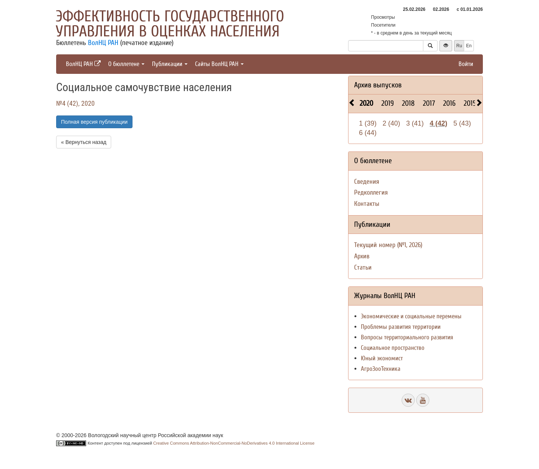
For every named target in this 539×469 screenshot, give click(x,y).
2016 (449, 103)
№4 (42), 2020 (75, 103)
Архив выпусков (378, 85)
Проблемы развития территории (401, 326)
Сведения (366, 182)
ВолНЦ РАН (103, 43)
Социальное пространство (392, 347)
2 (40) (391, 123)
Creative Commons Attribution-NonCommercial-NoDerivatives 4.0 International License (233, 443)
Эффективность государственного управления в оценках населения (170, 23)
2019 (387, 103)
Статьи (363, 267)
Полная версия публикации (94, 122)
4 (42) (438, 123)
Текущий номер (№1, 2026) (388, 245)
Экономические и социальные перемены (411, 316)
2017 (429, 103)
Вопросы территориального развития (407, 337)
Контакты (366, 204)
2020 (366, 103)
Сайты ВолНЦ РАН (219, 63)
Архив (361, 256)
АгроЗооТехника (381, 368)
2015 (470, 103)
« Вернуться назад (83, 142)
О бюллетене (126, 63)
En (469, 45)
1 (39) (368, 123)
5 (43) (462, 123)
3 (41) (415, 123)
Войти (466, 63)
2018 (408, 103)
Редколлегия (371, 192)
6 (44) (368, 132)
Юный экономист (382, 358)
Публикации (170, 63)
